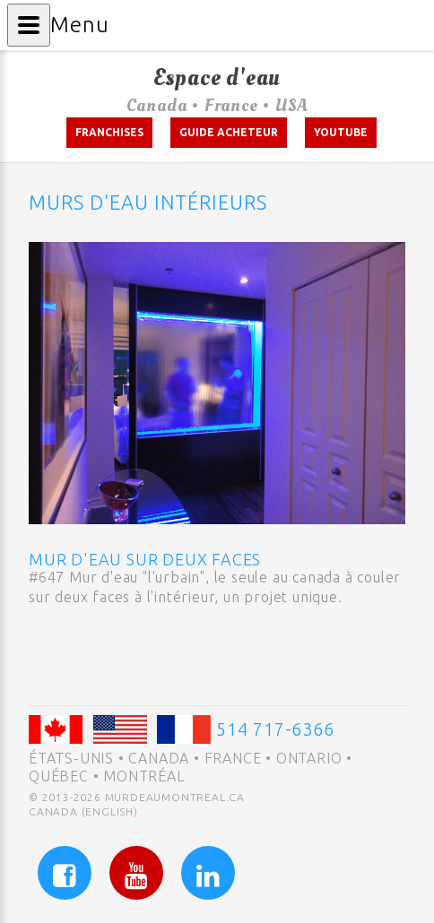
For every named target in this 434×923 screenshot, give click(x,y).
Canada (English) (83, 811)
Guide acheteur (228, 132)
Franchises (109, 132)
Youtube (341, 132)
